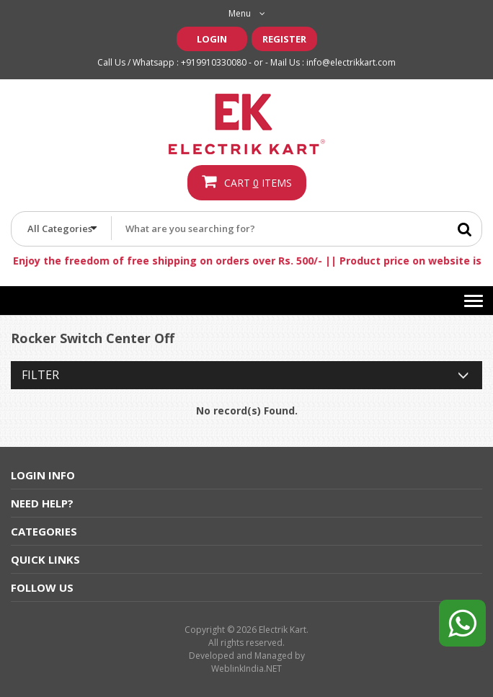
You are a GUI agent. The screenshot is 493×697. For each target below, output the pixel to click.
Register (284, 38)
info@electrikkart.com (351, 62)
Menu (246, 13)
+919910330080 (213, 62)
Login (212, 38)
